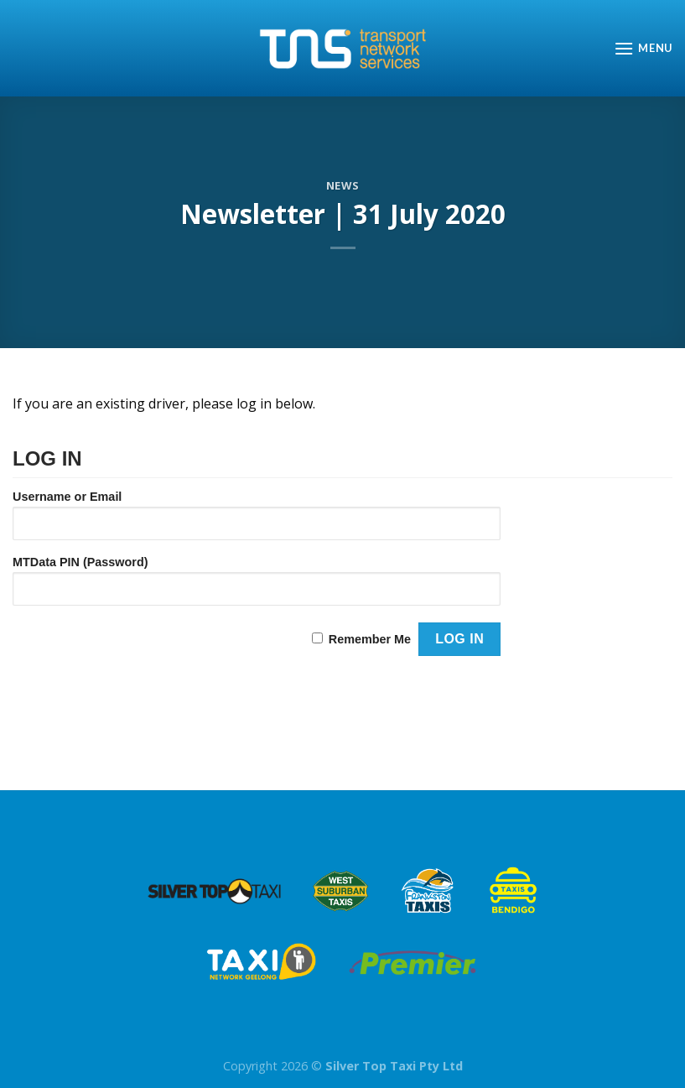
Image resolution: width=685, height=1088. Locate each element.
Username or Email (67, 496)
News (343, 185)
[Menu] (643, 48)
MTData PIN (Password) (80, 562)
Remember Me (370, 639)
